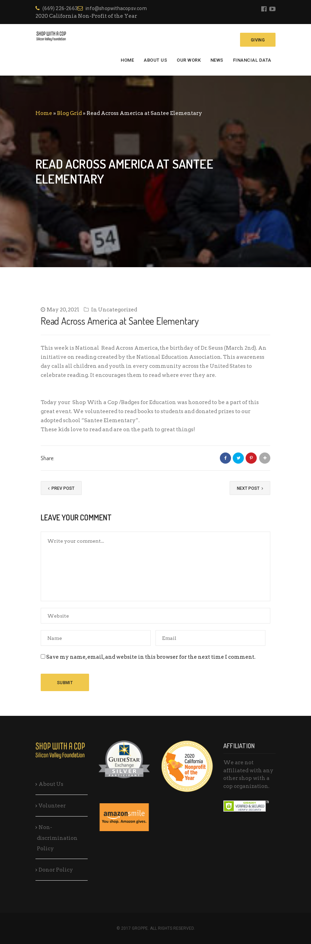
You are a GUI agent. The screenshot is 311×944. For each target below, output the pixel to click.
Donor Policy (56, 870)
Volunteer (52, 806)
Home (127, 60)
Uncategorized (117, 310)
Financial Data (252, 60)
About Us (155, 60)
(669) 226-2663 (56, 8)
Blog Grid (69, 113)
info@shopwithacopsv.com (112, 8)
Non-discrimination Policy (57, 838)
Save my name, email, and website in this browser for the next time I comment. (150, 657)
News (216, 60)
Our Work (189, 60)
